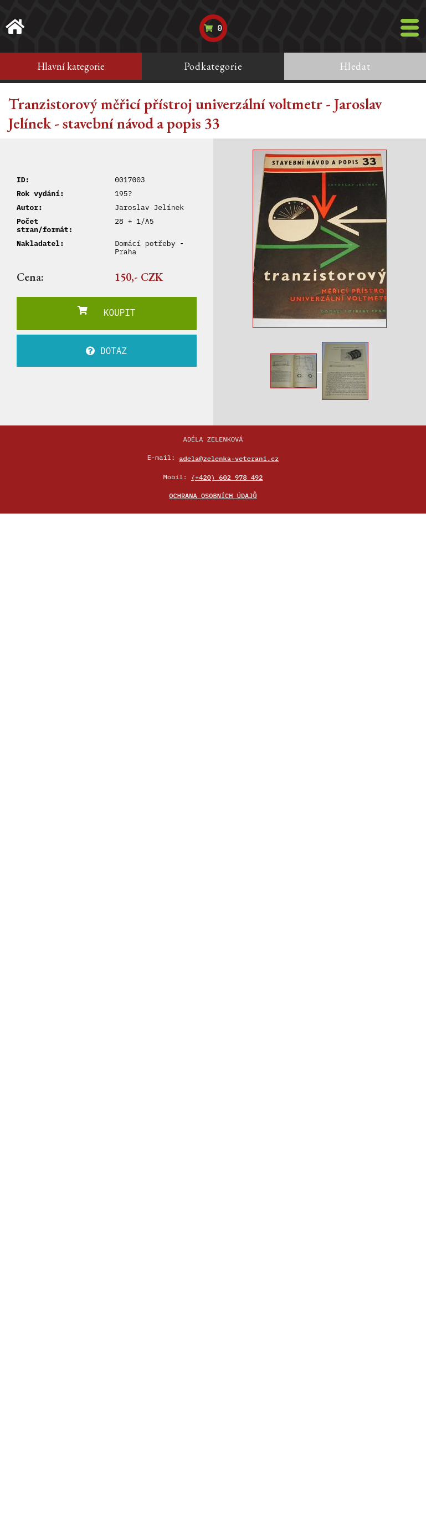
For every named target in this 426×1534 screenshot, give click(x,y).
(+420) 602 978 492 (227, 477)
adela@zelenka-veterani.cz (229, 458)
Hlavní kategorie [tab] (71, 66)
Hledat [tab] (355, 66)
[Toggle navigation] (409, 27)
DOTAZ (106, 350)
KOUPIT (106, 312)
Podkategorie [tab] (213, 66)
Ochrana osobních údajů (212, 495)
